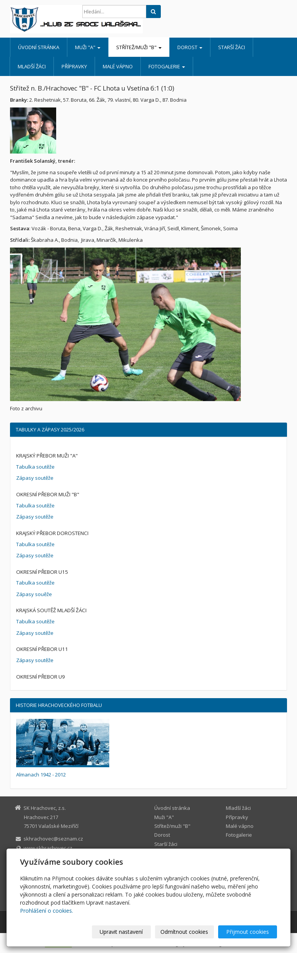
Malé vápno (118, 66)
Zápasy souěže (34, 594)
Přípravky (74, 66)
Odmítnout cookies (184, 931)
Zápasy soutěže (34, 477)
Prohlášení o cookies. (46, 910)
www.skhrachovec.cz (47, 847)
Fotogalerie (166, 66)
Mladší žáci (32, 66)
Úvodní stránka (38, 47)
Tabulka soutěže (35, 466)
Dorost (189, 47)
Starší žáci (231, 47)
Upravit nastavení (121, 931)
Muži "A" (87, 47)
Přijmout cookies (247, 931)
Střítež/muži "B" (139, 47)
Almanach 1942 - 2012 (41, 774)
